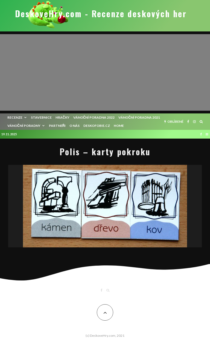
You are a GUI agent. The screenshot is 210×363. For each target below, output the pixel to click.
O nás (74, 126)
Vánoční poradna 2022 (94, 117)
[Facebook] (188, 121)
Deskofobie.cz (96, 126)
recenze (14, 117)
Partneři (57, 126)
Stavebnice (41, 117)
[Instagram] (194, 121)
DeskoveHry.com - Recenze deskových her (101, 14)
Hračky (62, 117)
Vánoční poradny (23, 126)
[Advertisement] (105, 72)
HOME (119, 126)
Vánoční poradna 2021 (139, 117)
